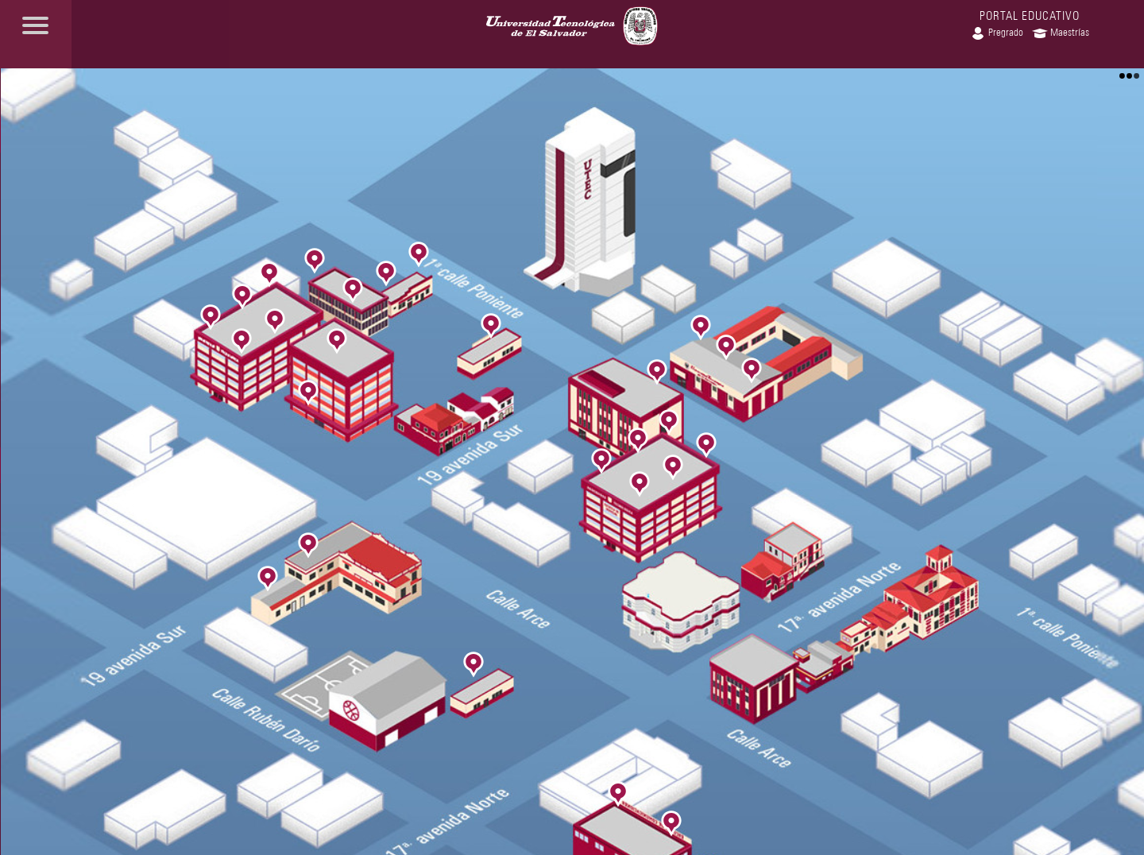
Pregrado (996, 32)
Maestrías (1060, 32)
